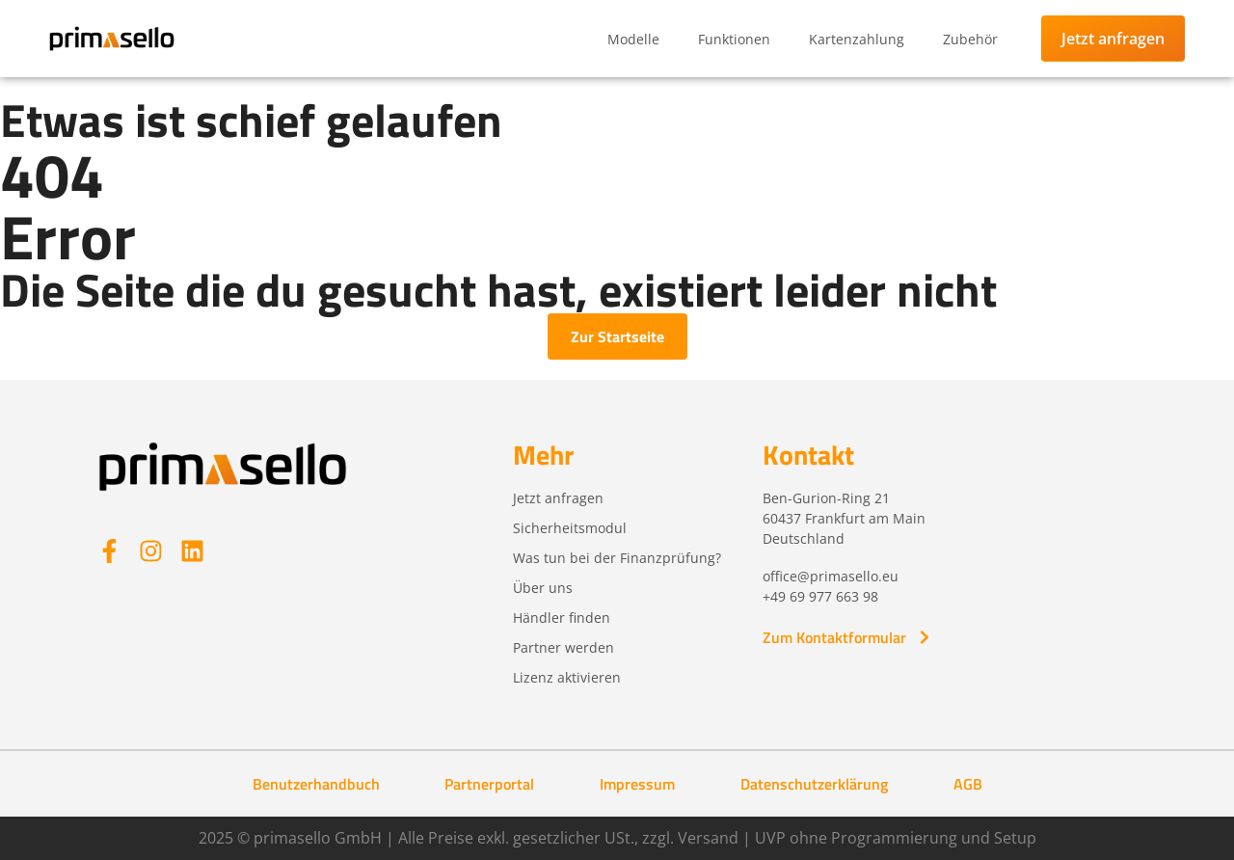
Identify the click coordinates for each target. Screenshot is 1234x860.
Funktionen (734, 39)
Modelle (633, 39)
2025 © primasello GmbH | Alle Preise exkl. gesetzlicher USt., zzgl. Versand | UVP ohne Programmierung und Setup (617, 837)
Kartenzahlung (856, 39)
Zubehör (970, 39)
